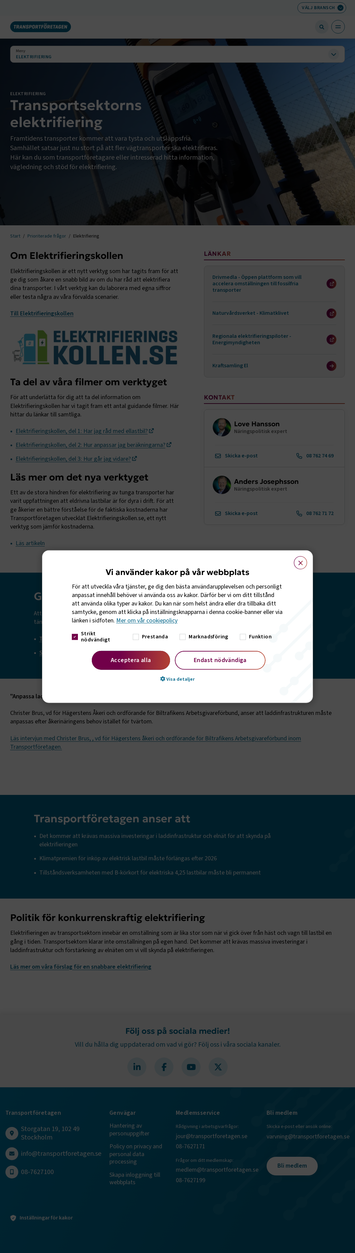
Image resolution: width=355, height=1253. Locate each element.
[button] (177, 679)
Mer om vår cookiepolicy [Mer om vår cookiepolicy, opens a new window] (147, 620)
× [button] (296, 559)
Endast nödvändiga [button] (220, 660)
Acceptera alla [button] (131, 660)
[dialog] (177, 626)
